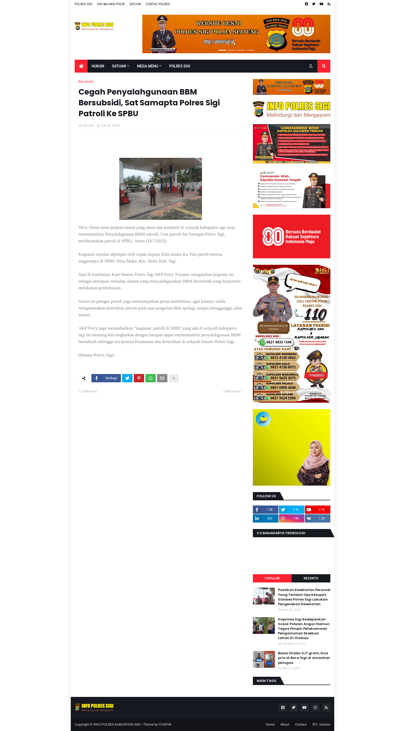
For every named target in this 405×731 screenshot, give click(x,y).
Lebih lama (232, 391)
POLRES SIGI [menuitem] (179, 66)
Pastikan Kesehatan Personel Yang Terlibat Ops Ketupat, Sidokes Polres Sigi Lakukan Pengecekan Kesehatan (304, 597)
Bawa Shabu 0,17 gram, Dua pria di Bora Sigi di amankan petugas (304, 658)
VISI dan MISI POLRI (110, 4)
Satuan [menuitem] (119, 66)
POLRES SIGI (83, 4)
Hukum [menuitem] (97, 66)
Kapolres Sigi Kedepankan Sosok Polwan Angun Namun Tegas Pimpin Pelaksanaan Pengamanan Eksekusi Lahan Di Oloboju (304, 629)
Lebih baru (89, 391)
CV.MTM (165, 724)
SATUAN (135, 4)
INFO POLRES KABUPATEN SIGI (116, 724)
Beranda (86, 81)
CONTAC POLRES (158, 4)
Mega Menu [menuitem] (147, 66)
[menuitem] (81, 66)
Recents (311, 578)
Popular (272, 578)
